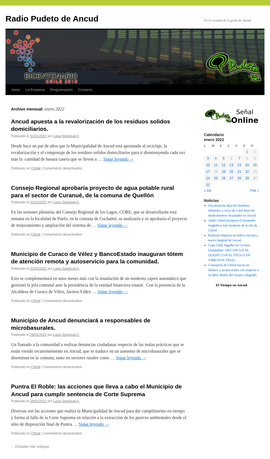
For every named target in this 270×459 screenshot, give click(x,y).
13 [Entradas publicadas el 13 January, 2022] (231, 165)
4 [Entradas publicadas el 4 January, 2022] (216, 158)
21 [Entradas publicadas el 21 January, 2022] (239, 172)
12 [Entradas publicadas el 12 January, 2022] (223, 165)
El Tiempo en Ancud (231, 285)
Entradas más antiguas (30, 447)
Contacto (85, 90)
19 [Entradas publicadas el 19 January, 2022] (223, 172)
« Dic (208, 191)
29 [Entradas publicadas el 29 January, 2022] (247, 178)
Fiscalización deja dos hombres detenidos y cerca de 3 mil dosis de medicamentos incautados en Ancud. (232, 210)
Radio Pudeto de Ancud (52, 18)
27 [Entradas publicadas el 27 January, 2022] (231, 178)
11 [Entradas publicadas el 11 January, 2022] (215, 165)
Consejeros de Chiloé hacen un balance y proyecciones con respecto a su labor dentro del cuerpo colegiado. (233, 270)
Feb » (254, 191)
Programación (61, 90)
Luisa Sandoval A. (66, 136)
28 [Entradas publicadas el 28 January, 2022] (239, 178)
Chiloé (35, 168)
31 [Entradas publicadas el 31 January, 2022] (208, 185)
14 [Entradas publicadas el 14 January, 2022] (239, 165)
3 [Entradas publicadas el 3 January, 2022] (208, 158)
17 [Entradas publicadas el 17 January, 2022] (208, 172)
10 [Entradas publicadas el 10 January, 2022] (208, 165)
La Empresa (35, 90)
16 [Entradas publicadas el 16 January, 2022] (255, 165)
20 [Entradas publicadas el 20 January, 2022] (231, 172)
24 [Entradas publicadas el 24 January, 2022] (208, 178)
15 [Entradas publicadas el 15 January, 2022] (247, 165)
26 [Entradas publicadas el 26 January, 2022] (223, 178)
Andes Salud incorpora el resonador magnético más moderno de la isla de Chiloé (232, 225)
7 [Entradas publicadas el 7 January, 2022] (239, 158)
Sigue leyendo (118, 159)
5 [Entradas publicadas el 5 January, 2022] (224, 158)
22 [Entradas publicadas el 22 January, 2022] (247, 172)
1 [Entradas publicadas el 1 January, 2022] (247, 152)
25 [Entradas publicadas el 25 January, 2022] (215, 178)
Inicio (16, 90)
